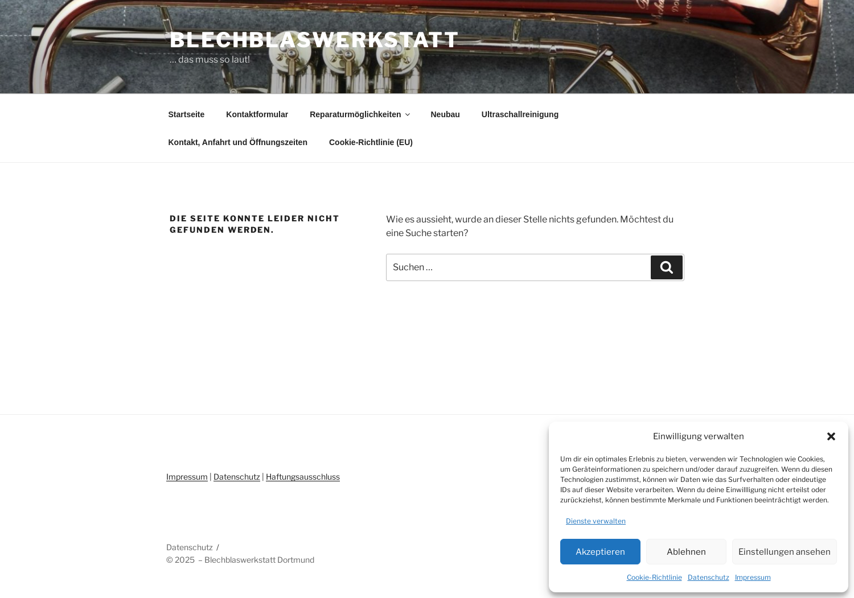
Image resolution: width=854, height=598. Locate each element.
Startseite (187, 114)
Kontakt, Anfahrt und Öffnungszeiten (238, 142)
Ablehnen (686, 552)
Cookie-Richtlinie (654, 577)
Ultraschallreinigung (520, 114)
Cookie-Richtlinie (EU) (371, 142)
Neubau (444, 114)
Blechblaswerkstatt (315, 39)
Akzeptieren (600, 552)
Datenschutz (708, 577)
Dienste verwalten (596, 521)
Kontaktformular (257, 114)
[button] (831, 436)
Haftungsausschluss (303, 476)
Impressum (753, 577)
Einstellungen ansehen (784, 552)
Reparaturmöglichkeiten (361, 114)
